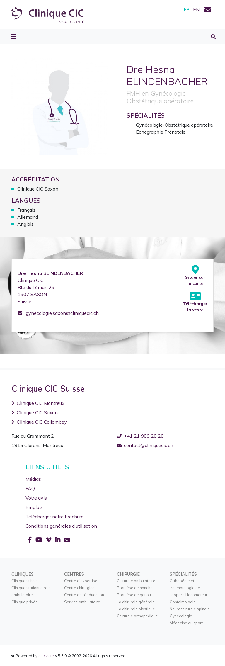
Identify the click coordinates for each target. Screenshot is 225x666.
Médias (33, 479)
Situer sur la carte (195, 275)
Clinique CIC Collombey (39, 422)
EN (196, 9)
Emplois (34, 507)
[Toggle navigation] (13, 37)
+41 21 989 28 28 (140, 436)
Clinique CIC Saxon (34, 412)
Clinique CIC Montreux (37, 403)
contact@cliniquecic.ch (145, 445)
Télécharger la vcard (195, 301)
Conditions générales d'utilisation (61, 526)
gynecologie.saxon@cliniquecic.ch (58, 313)
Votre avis (36, 498)
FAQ (30, 488)
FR (187, 9)
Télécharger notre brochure (54, 516)
